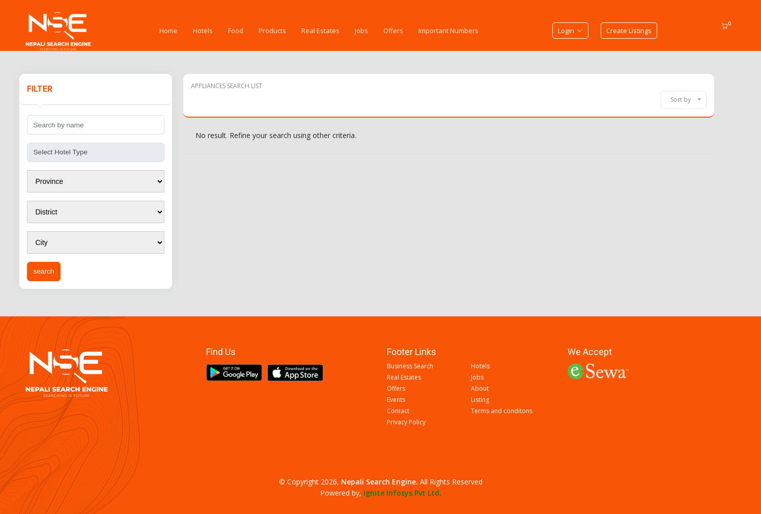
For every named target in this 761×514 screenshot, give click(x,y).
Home (168, 30)
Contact (398, 411)
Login (570, 30)
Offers (393, 30)
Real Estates (320, 30)
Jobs (361, 30)
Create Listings (629, 30)
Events (396, 400)
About (480, 389)
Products (272, 30)
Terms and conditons (501, 411)
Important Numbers (448, 30)
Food (235, 30)
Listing (480, 400)
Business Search (410, 366)
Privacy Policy (406, 422)
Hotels (203, 30)
